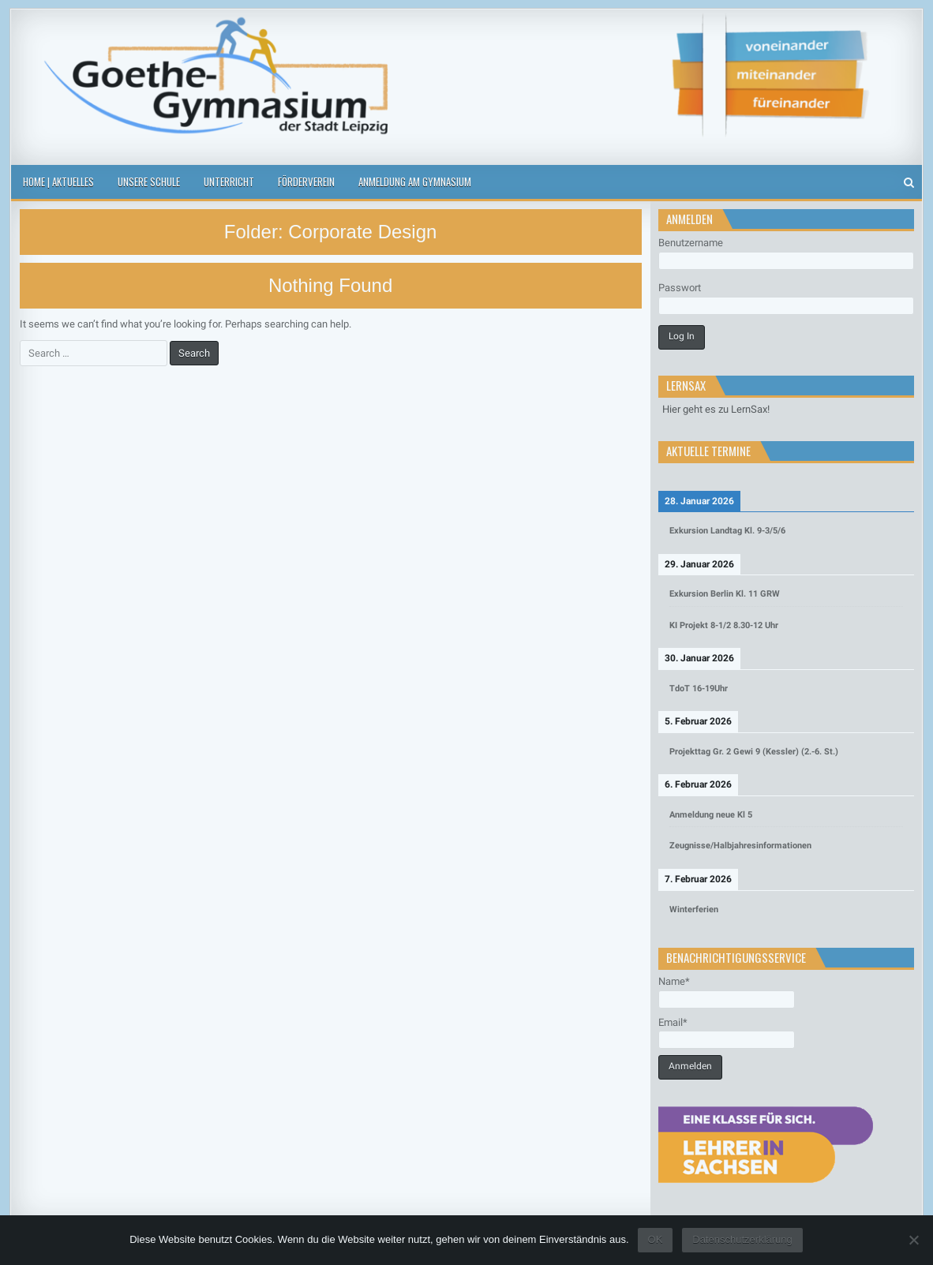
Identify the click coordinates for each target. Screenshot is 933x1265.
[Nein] (913, 1240)
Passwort (679, 288)
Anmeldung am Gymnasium (414, 181)
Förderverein (306, 181)
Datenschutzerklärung (742, 1239)
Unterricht (229, 181)
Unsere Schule (149, 181)
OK (655, 1239)
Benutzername (690, 243)
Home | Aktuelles (58, 181)
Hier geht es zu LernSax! (716, 409)
